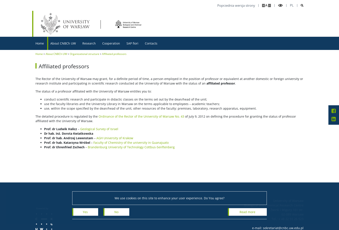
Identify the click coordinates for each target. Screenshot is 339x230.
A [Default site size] (266, 5)
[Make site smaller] (269, 5)
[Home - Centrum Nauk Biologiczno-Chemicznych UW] (130, 24)
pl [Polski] (292, 5)
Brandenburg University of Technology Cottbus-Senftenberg (131, 147)
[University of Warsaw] (66, 24)
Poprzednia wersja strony (236, 5)
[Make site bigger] (263, 5)
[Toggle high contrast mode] (280, 5)
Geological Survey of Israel (99, 129)
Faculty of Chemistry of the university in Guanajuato (131, 143)
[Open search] (300, 5)
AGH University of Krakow (114, 138)
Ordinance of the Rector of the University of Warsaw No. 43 (141, 116)
